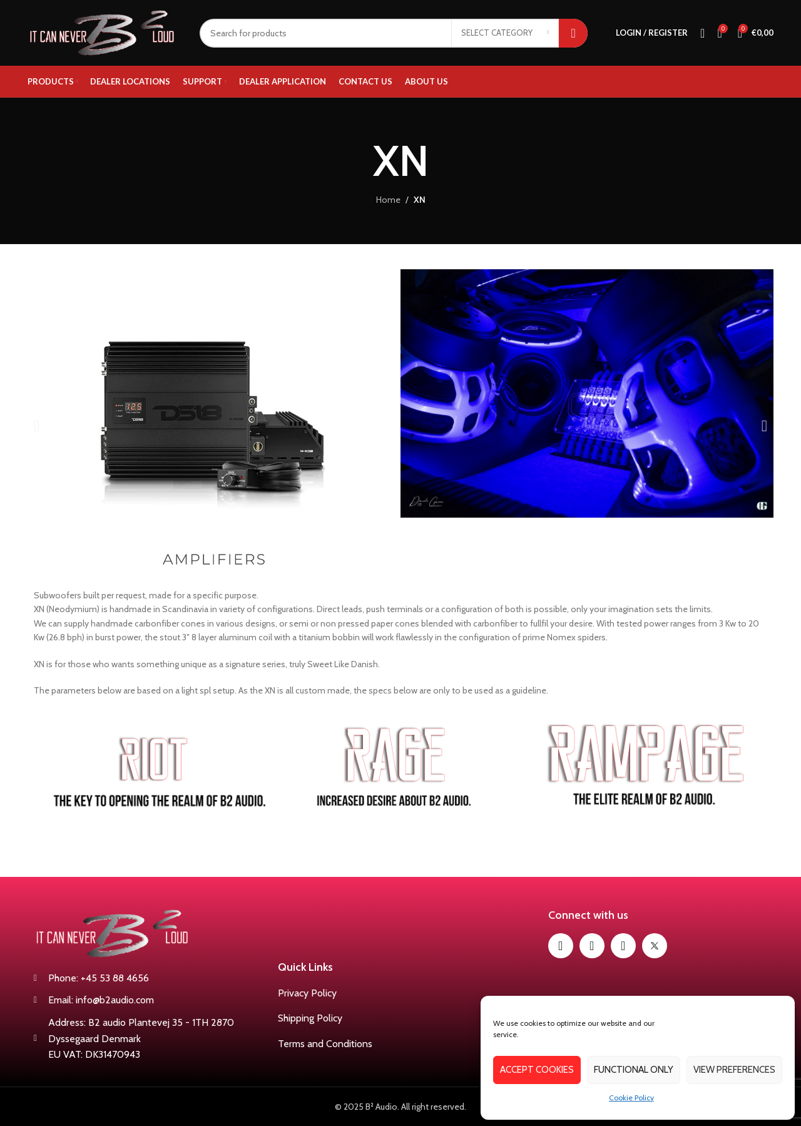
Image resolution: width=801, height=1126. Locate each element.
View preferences (734, 1069)
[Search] (394, 33)
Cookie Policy (631, 1097)
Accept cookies (537, 1069)
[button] (36, 425)
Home (388, 199)
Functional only (633, 1069)
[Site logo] (104, 32)
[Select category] (505, 33)
